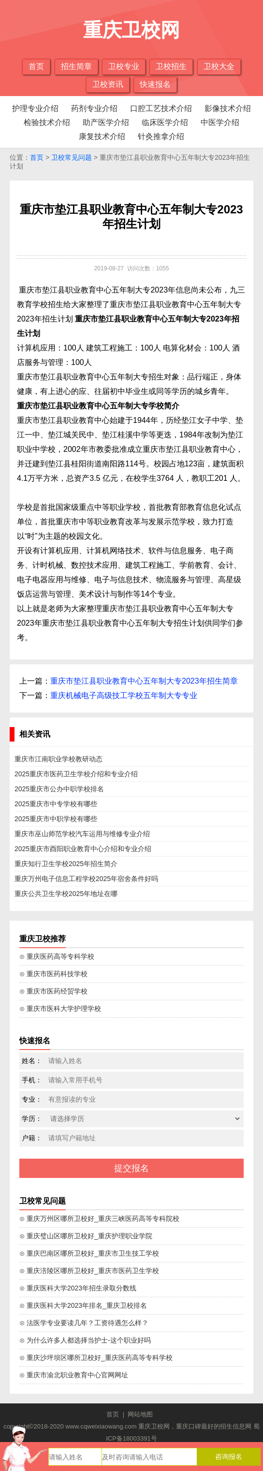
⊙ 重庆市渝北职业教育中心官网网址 (73, 1375)
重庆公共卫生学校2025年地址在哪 (66, 893)
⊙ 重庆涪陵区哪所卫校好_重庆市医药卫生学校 (89, 1271)
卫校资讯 (107, 84)
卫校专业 (123, 66)
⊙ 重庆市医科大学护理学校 (60, 1008)
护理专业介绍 (35, 108)
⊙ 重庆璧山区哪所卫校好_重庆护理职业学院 (85, 1236)
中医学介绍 (220, 122)
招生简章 (76, 66)
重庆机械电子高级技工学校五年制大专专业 (123, 695)
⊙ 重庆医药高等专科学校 (56, 956)
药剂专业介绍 (94, 108)
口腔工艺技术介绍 (161, 108)
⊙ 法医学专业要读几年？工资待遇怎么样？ (83, 1323)
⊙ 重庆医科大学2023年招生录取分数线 (77, 1288)
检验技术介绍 (47, 122)
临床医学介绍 (165, 122)
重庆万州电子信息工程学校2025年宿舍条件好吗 (86, 879)
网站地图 (140, 1414)
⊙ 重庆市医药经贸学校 (53, 991)
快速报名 (155, 84)
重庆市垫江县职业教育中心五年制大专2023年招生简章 (144, 681)
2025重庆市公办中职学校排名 (59, 789)
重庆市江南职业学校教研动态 (58, 759)
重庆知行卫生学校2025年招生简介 (66, 864)
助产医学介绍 (106, 122)
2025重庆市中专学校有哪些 (56, 804)
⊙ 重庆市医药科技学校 (53, 974)
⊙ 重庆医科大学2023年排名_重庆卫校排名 (83, 1305)
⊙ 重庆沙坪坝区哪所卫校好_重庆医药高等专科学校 (96, 1357)
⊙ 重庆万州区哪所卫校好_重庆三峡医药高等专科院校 (99, 1218)
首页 (36, 66)
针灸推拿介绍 (161, 136)
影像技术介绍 (228, 108)
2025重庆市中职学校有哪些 (56, 819)
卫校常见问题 (71, 157)
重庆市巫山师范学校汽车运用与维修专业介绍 (82, 834)
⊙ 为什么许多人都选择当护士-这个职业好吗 (85, 1340)
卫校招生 (171, 66)
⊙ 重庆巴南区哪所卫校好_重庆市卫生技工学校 (89, 1253)
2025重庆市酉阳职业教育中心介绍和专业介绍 (83, 849)
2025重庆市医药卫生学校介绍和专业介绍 (76, 774)
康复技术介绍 (102, 136)
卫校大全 (219, 66)
